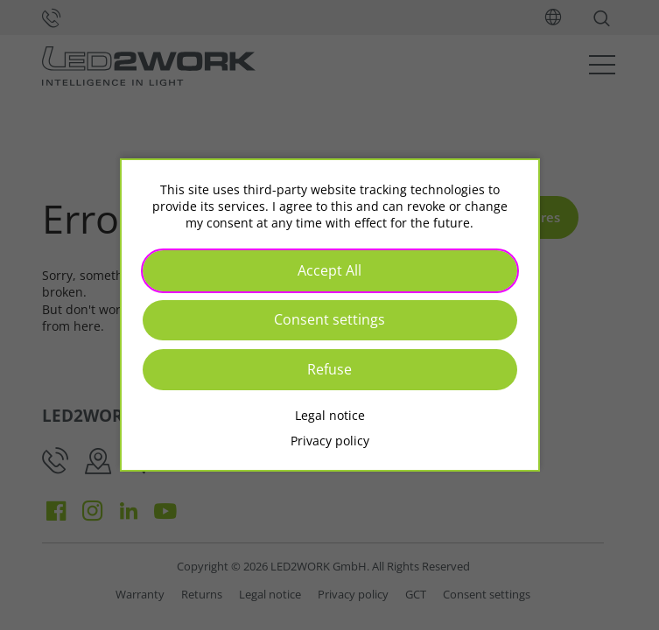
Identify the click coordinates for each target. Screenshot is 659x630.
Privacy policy (330, 440)
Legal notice (330, 415)
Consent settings (329, 319)
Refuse (329, 369)
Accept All (329, 270)
